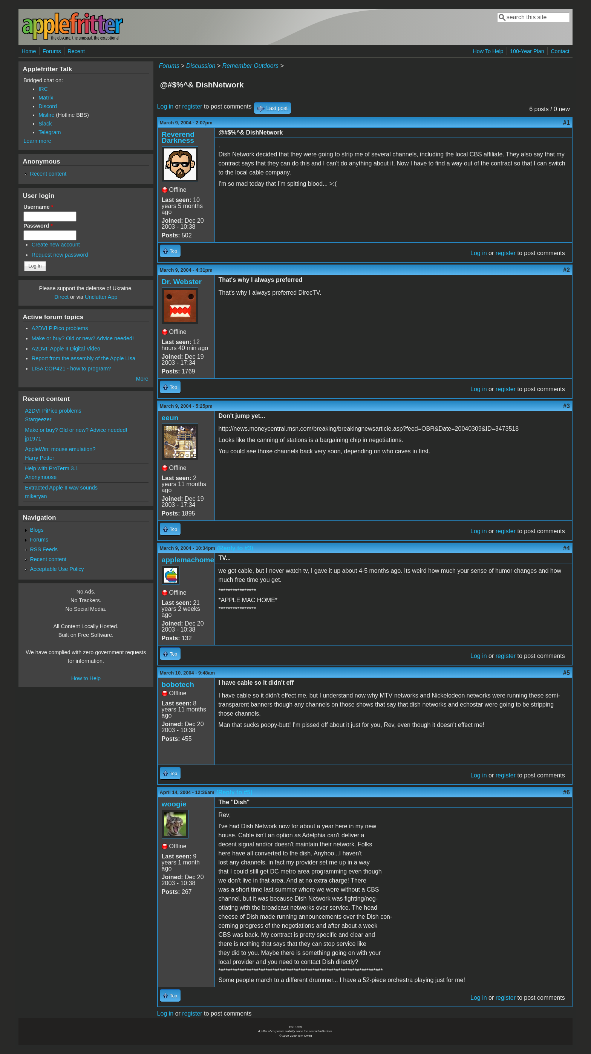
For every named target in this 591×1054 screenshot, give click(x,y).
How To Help (488, 51)
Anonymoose (41, 477)
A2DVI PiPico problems (60, 328)
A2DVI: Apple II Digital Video (66, 349)
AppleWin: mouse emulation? (60, 449)
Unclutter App (101, 297)
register (192, 106)
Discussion (200, 66)
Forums (52, 51)
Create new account (56, 245)
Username (38, 207)
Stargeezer (38, 419)
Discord (47, 106)
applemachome (188, 560)
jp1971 (33, 439)
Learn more (37, 141)
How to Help (86, 678)
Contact (560, 51)
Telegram (49, 132)
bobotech (178, 684)
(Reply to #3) (235, 548)
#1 (566, 122)
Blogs (36, 530)
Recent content (48, 174)
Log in (165, 106)
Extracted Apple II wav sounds (61, 488)
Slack (45, 124)
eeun (170, 418)
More (142, 379)
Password (38, 226)
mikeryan (36, 496)
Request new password (60, 255)
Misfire (46, 115)
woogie (174, 804)
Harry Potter (39, 458)
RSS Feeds (44, 549)
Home (28, 51)
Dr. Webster (182, 282)
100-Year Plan (527, 51)
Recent (76, 51)
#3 (566, 406)
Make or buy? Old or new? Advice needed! (83, 338)
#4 (566, 548)
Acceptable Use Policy (57, 569)
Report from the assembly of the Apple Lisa (83, 358)
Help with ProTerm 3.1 (51, 468)
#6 (566, 792)
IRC (43, 89)
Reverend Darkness (178, 137)
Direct (61, 297)
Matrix (45, 98)
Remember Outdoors (250, 66)
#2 (566, 270)
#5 (566, 673)
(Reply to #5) (234, 792)
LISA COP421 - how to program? (71, 369)
